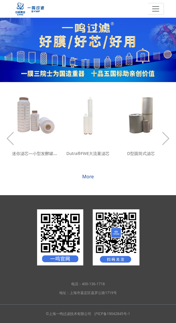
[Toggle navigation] (156, 9)
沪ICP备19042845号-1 (112, 313)
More (88, 176)
